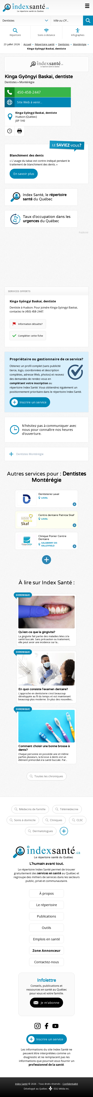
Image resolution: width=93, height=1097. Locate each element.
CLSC (80, 820)
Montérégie (79, 44)
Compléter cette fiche (30, 335)
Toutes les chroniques (48, 776)
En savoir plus (23, 174)
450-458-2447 (29, 92)
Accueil (27, 44)
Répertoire (15, 32)
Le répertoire (46, 905)
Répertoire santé (44, 44)
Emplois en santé (46, 939)
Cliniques (56, 820)
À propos (46, 893)
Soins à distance (46, 32)
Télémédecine (69, 809)
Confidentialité (70, 1083)
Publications (46, 916)
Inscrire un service (33, 402)
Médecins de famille (32, 809)
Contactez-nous (46, 962)
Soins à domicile (25, 820)
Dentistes (63, 44)
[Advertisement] (46, 259)
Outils (46, 927)
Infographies (77, 32)
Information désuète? (30, 324)
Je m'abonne (50, 1002)
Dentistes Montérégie (30, 454)
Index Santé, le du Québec (45, 197)
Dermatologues (43, 831)
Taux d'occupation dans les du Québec (46, 219)
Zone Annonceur (46, 950)
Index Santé (21, 1083)
